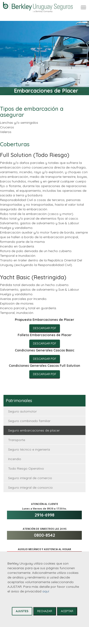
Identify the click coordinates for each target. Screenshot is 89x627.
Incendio (14, 459)
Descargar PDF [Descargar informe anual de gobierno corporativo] (44, 328)
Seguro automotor (22, 411)
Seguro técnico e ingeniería (29, 449)
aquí (45, 591)
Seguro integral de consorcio (30, 487)
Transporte (16, 440)
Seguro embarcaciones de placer (34, 430)
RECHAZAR (44, 611)
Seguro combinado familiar (29, 421)
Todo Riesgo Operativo (26, 468)
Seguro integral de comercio (30, 478)
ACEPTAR (67, 611)
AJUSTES (22, 611)
